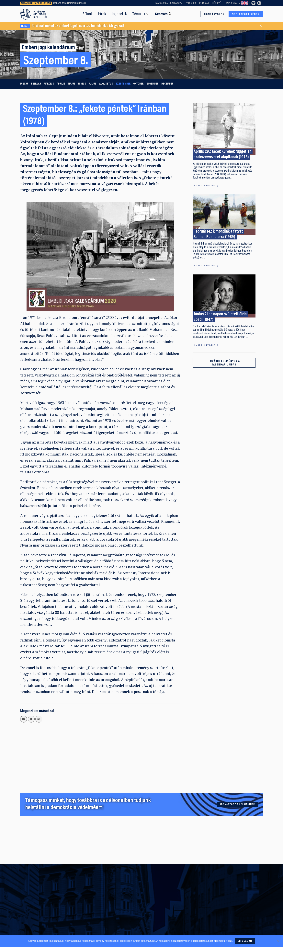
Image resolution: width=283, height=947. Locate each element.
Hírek (102, 14)
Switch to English (244, 3)
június (82, 83)
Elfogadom (245, 941)
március (49, 83)
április (61, 83)
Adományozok (214, 14)
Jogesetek (119, 14)
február (36, 83)
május (71, 83)
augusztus (106, 83)
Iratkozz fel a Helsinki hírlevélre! (70, 3)
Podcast (204, 3)
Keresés (161, 14)
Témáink (138, 14)
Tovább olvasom (204, 186)
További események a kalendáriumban (224, 363)
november (152, 83)
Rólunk (88, 14)
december (167, 83)
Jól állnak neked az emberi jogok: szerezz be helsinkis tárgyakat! (72, 26)
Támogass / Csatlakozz (169, 3)
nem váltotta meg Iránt (70, 691)
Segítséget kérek (245, 14)
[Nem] (278, 941)
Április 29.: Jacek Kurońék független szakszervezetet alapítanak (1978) (222, 154)
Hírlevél (217, 3)
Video (189, 3)
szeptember (123, 83)
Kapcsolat (232, 3)
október (138, 83)
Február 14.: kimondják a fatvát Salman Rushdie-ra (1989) (218, 234)
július (92, 83)
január (24, 83)
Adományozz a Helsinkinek (237, 804)
